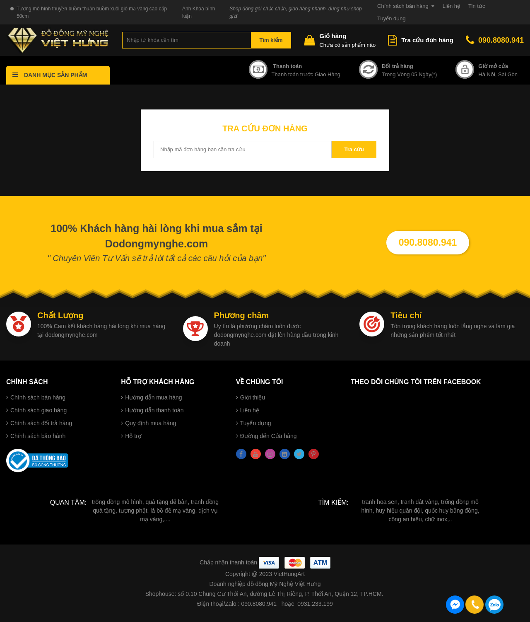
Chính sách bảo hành (37, 436)
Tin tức (476, 6)
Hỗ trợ (133, 436)
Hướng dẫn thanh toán (154, 410)
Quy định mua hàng (150, 423)
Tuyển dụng (391, 18)
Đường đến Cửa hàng (268, 436)
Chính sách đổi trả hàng (41, 423)
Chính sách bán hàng (403, 6)
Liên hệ (451, 6)
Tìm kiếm (270, 40)
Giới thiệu (252, 397)
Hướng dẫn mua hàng (153, 397)
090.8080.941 (495, 40)
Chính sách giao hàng (38, 410)
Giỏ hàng (332, 35)
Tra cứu (354, 149)
